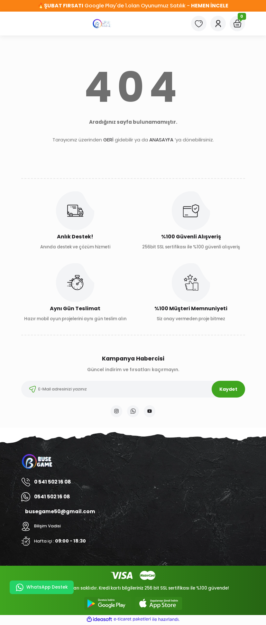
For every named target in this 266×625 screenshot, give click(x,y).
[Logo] (102, 23)
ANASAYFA (161, 139)
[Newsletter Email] (133, 389)
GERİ (108, 139)
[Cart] (237, 23)
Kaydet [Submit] (228, 389)
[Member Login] (218, 23)
